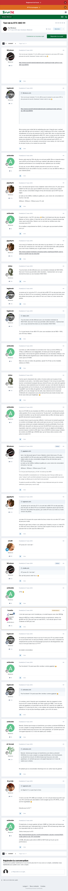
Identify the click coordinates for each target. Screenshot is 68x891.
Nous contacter (34, 886)
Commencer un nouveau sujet (35, 36)
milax (10, 266)
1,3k (10, 103)
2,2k (10, 759)
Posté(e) (26, 50)
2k (10, 171)
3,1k (10, 625)
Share (48, 29)
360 (10, 796)
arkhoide (10, 155)
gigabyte (10, 183)
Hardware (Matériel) (26, 30)
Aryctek (10, 781)
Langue (25, 886)
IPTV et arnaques (32, 7)
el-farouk (10, 744)
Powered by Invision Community (34, 888)
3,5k (10, 198)
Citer (24, 81)
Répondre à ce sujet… (18, 871)
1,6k (10, 281)
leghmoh (10, 88)
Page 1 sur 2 (22, 43)
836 (10, 65)
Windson (13, 28)
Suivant (10, 43)
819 (10, 556)
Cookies (42, 886)
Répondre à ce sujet (57, 36)
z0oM (10, 541)
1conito (10, 610)
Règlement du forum (32, 2)
